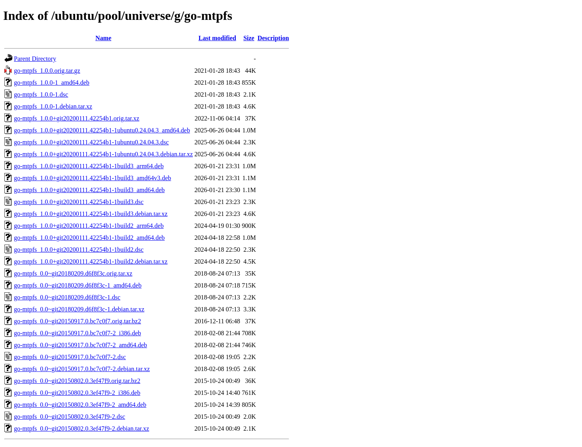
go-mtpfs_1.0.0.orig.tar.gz (47, 70)
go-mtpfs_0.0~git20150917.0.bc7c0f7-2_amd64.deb (80, 345)
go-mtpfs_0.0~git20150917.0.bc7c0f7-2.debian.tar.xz (82, 368)
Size (248, 38)
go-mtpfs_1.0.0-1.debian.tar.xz (53, 106)
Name (103, 38)
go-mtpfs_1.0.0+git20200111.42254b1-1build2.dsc (79, 249)
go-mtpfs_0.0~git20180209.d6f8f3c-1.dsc (67, 297)
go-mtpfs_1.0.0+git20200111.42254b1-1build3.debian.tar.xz (90, 213)
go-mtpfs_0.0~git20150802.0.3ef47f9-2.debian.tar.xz (81, 428)
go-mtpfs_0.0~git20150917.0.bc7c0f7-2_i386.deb (77, 333)
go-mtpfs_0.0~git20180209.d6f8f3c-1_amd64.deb (78, 285)
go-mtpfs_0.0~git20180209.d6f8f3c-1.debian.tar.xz (79, 309)
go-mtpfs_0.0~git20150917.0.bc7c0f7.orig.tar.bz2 (77, 321)
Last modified (217, 38)
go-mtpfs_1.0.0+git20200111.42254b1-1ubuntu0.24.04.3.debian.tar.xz (103, 154)
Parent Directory (35, 58)
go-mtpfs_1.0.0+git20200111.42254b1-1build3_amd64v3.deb (92, 178)
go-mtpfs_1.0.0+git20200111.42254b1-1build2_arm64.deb (89, 225)
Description (273, 38)
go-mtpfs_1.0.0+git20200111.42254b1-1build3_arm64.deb (89, 166)
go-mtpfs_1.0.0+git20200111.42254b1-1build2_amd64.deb (89, 237)
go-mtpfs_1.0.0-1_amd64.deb (51, 82)
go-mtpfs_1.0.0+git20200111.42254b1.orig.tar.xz (76, 118)
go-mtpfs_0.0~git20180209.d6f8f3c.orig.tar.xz (73, 273)
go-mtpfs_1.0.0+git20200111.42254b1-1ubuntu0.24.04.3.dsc (91, 142)
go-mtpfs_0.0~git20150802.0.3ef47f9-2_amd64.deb (80, 404)
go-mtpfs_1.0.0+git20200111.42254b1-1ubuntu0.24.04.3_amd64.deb (102, 130)
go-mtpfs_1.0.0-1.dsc (41, 94)
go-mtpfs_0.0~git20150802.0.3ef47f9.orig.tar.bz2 (77, 380)
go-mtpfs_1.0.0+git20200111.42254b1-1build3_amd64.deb (89, 190)
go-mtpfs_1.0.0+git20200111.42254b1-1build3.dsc (79, 201)
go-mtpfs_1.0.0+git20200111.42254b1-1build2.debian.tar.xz (90, 261)
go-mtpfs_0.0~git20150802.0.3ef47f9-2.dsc (69, 416)
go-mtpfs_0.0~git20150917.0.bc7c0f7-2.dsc (70, 357)
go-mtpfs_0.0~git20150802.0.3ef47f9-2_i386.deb (77, 392)
